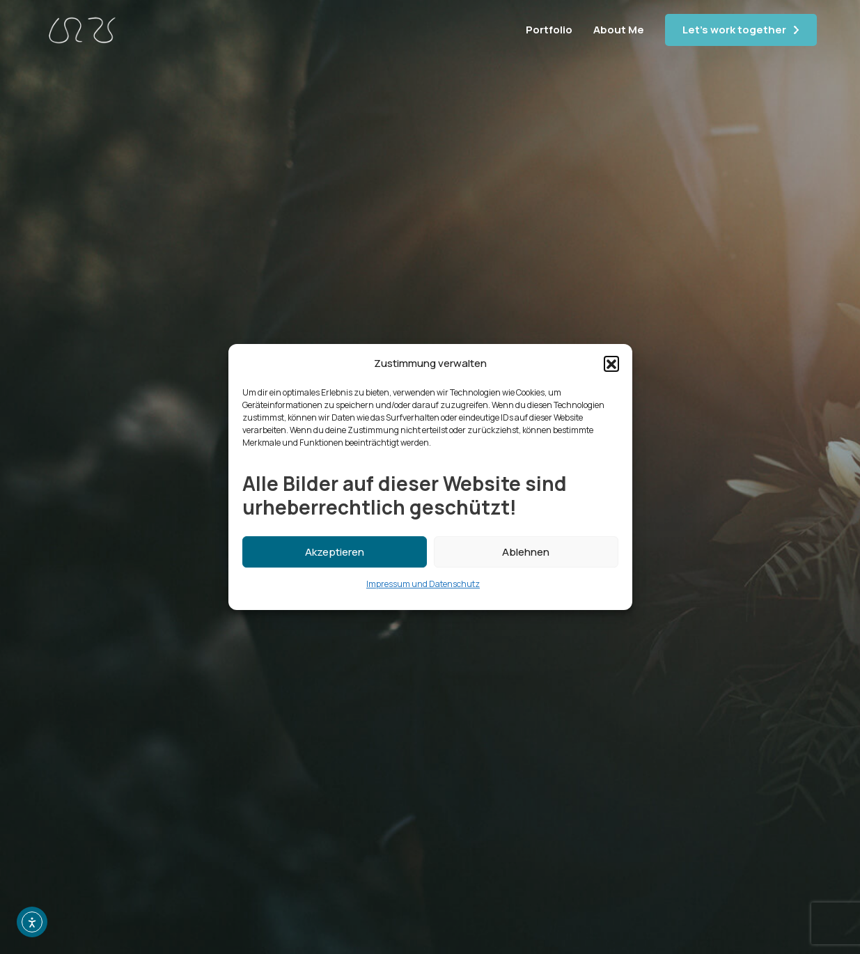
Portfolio (549, 29)
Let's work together (734, 29)
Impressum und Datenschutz (423, 584)
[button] (611, 363)
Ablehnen (525, 552)
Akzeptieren (334, 552)
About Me (618, 29)
